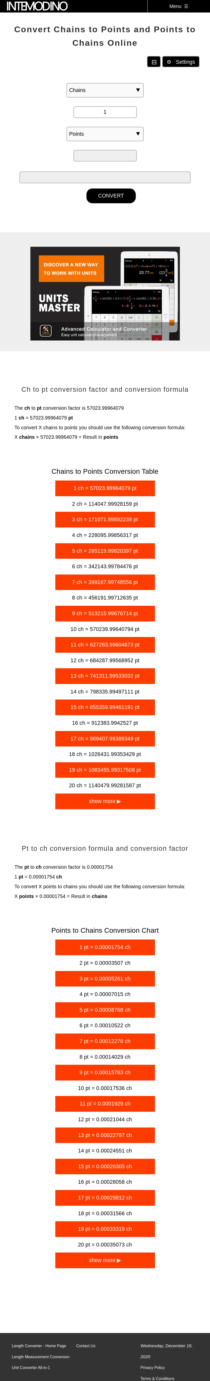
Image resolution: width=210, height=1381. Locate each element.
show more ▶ (105, 801)
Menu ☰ (178, 6)
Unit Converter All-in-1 (31, 1368)
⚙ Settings (181, 62)
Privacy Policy (152, 1368)
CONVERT (111, 196)
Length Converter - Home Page (39, 1346)
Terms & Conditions (157, 1378)
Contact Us (86, 1346)
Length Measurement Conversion (41, 1357)
